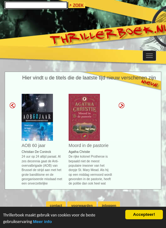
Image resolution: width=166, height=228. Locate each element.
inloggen (109, 205)
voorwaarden (81, 205)
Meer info (42, 222)
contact (56, 205)
